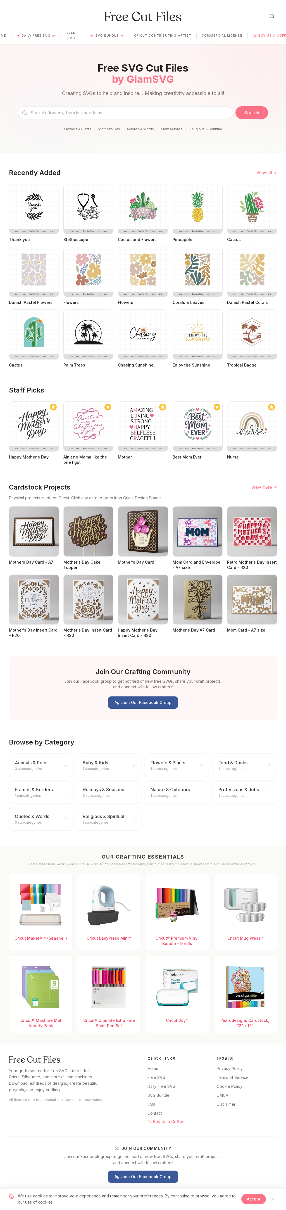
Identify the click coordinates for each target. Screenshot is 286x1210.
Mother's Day (109, 129)
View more (264, 487)
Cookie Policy (229, 1086)
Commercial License (222, 35)
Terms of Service (233, 1077)
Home (152, 1068)
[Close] (272, 1199)
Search (251, 112)
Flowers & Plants (77, 129)
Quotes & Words (140, 129)
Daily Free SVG (36, 35)
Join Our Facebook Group (143, 702)
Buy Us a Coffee (166, 1121)
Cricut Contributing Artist (163, 35)
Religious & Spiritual (205, 129)
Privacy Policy (230, 1068)
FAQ (151, 1104)
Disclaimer (226, 1104)
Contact (154, 1113)
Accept (253, 1199)
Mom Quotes (171, 129)
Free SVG (73, 35)
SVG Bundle (107, 35)
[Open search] (272, 16)
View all (266, 172)
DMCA (222, 1095)
